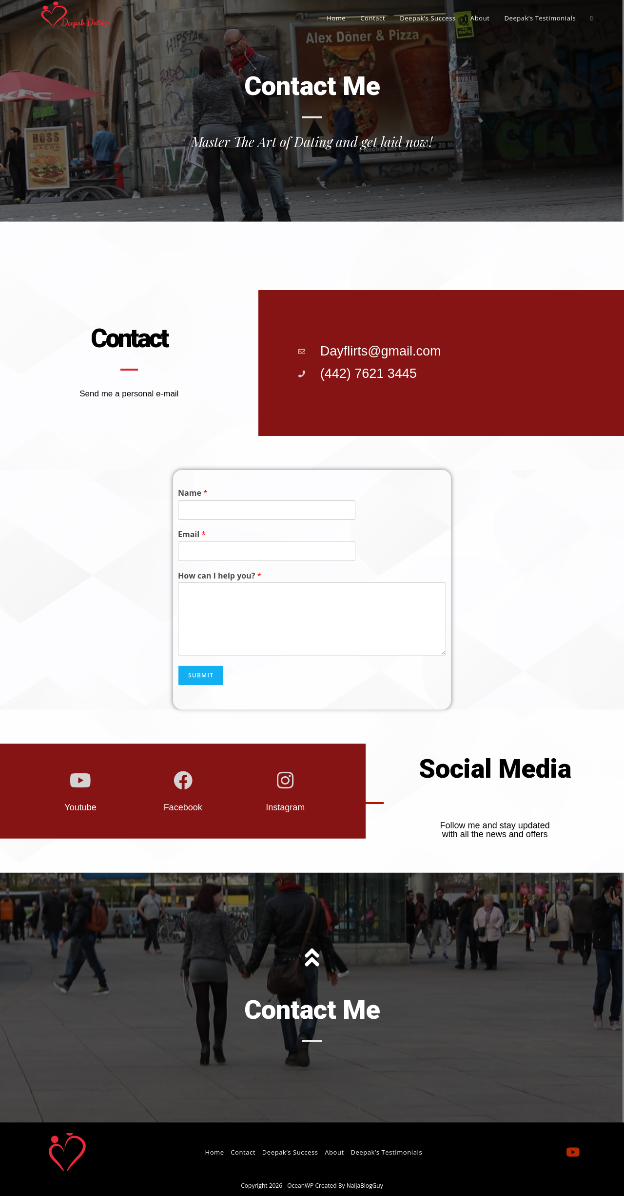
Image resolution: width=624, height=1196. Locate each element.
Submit (201, 675)
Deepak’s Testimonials (386, 1152)
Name (193, 493)
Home (214, 1152)
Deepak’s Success (290, 1152)
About (334, 1152)
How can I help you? (219, 576)
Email (192, 534)
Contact (243, 1152)
